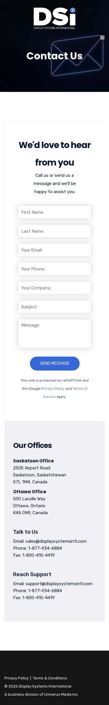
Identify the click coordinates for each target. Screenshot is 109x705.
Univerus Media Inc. (61, 694)
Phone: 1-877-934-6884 (37, 548)
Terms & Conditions (50, 678)
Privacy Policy (53, 389)
